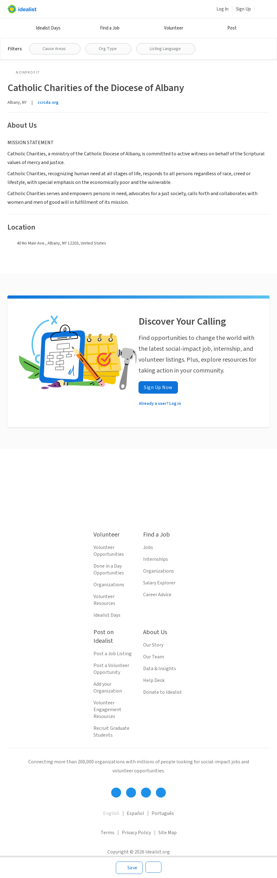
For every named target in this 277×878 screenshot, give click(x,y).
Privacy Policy (136, 832)
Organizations (108, 584)
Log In (222, 9)
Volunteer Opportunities (108, 551)
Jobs (148, 547)
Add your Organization (107, 687)
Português (163, 813)
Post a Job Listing (112, 653)
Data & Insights (159, 668)
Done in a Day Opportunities (108, 569)
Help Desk (154, 680)
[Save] (129, 868)
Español (135, 813)
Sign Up (243, 9)
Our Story (153, 645)
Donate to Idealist (162, 692)
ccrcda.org (48, 102)
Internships (155, 559)
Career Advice (157, 594)
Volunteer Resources (104, 600)
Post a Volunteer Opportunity (111, 669)
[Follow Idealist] (116, 793)
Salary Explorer (159, 582)
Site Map (167, 832)
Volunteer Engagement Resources (107, 709)
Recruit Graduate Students (111, 732)
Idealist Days (48, 28)
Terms (107, 832)
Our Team (153, 656)
